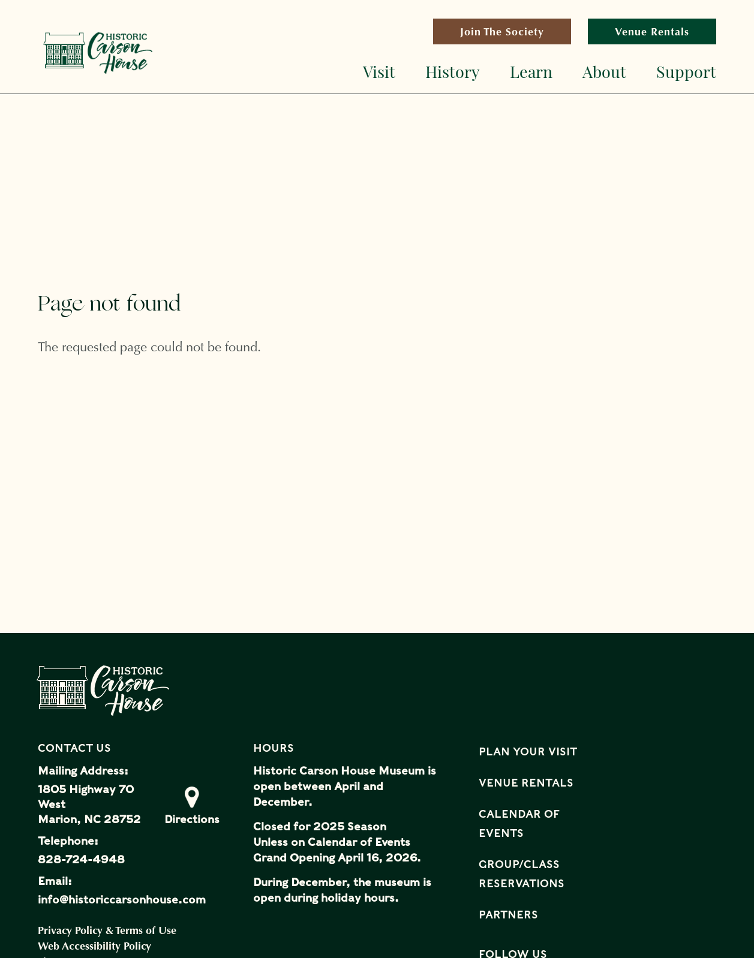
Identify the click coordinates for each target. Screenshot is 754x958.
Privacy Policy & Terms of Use (107, 930)
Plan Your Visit (528, 751)
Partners (508, 914)
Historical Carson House (98, 53)
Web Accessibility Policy (94, 946)
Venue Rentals (652, 31)
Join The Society (515, 34)
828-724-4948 (81, 859)
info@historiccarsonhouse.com (122, 899)
